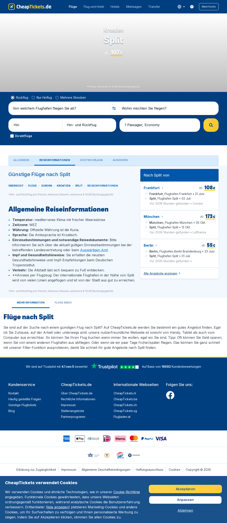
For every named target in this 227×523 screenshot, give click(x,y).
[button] (209, 6)
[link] (192, 7)
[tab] (21, 169)
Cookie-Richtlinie (126, 492)
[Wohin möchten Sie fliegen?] (167, 115)
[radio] (19, 104)
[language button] (181, 7)
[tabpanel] (113, 269)
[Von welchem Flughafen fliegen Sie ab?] (59, 115)
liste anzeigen (58, 507)
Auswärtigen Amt (94, 258)
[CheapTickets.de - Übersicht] (29, 6)
